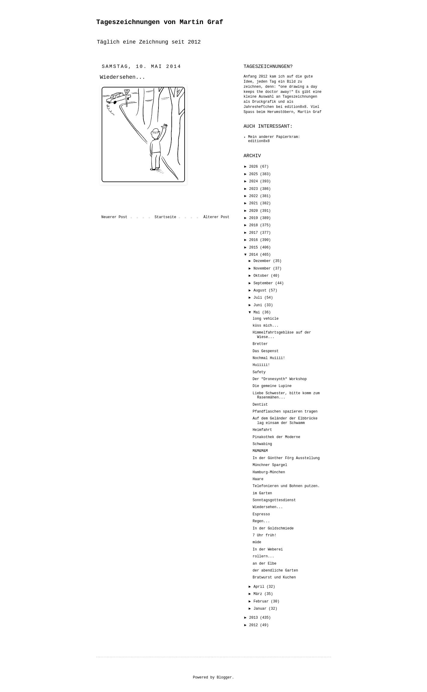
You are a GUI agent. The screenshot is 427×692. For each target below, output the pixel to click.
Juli (258, 298)
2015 (254, 247)
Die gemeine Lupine (272, 386)
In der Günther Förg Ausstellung (286, 458)
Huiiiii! (261, 365)
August (261, 290)
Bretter (260, 344)
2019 (254, 218)
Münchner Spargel (270, 465)
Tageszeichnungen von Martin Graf (159, 22)
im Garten (262, 493)
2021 (254, 203)
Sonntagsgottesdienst (274, 500)
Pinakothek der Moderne (276, 437)
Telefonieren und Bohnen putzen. (286, 486)
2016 (254, 240)
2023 (254, 189)
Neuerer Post (114, 217)
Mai (257, 312)
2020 (254, 211)
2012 (254, 625)
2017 (254, 233)
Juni (258, 305)
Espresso (261, 514)
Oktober (262, 276)
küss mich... (265, 326)
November (263, 269)
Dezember (263, 261)
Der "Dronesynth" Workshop (280, 379)
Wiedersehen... (268, 507)
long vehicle (265, 319)
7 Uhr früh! (264, 535)
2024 (254, 181)
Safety (259, 372)
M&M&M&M (260, 451)
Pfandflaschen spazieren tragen (285, 412)
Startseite (165, 217)
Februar (262, 601)
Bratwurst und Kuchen (274, 577)
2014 (254, 255)
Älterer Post (216, 217)
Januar (261, 609)
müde (257, 542)
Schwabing (262, 444)
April (259, 587)
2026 (254, 167)
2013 (254, 618)
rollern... (263, 556)
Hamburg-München (269, 472)
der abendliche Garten (275, 571)
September (264, 283)
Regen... (261, 521)
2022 (254, 196)
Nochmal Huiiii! (269, 358)
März (258, 594)
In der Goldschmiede (273, 528)
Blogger (224, 677)
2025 (254, 174)
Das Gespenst (265, 351)
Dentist (260, 405)
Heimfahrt (262, 430)
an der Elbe (264, 564)
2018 (254, 225)
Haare (258, 479)
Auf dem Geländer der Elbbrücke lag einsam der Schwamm (285, 420)
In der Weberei (268, 549)
